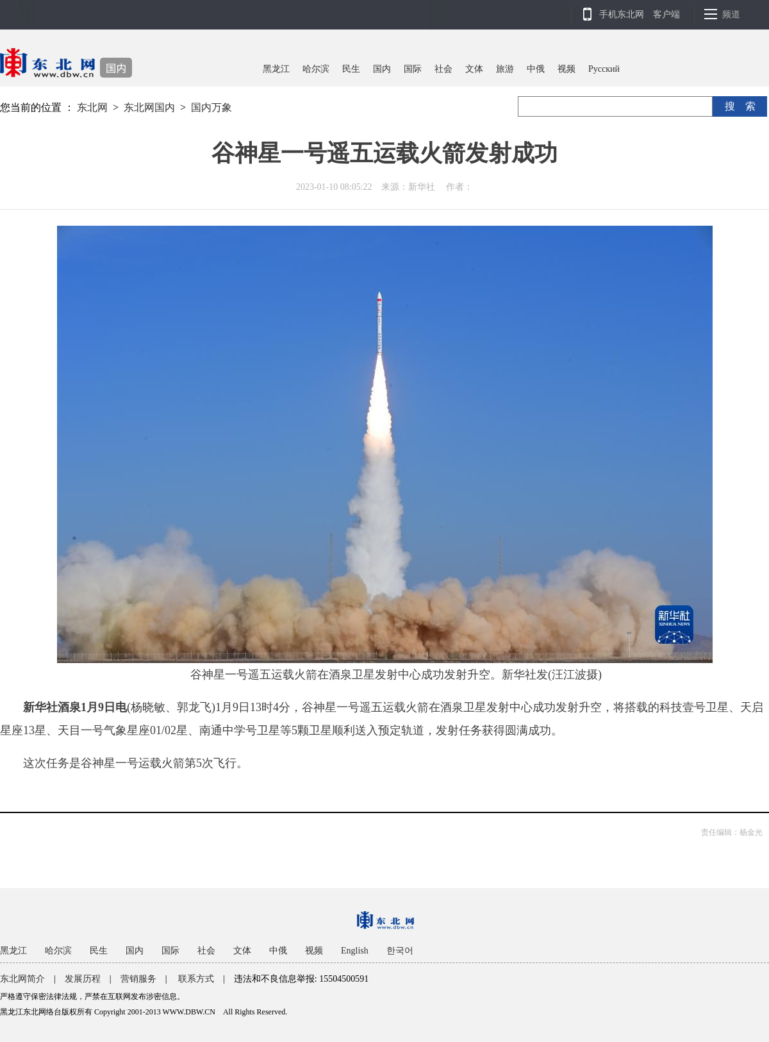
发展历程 (83, 979)
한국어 (399, 950)
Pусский (604, 69)
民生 (351, 69)
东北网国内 (149, 107)
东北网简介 (22, 979)
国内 (382, 69)
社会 (443, 69)
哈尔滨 (315, 69)
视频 (566, 69)
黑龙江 (276, 69)
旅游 (505, 69)
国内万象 (211, 107)
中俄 (536, 69)
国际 (413, 69)
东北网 (92, 107)
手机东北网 (621, 14)
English (354, 950)
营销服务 (138, 979)
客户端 (666, 14)
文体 (474, 69)
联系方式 (196, 979)
